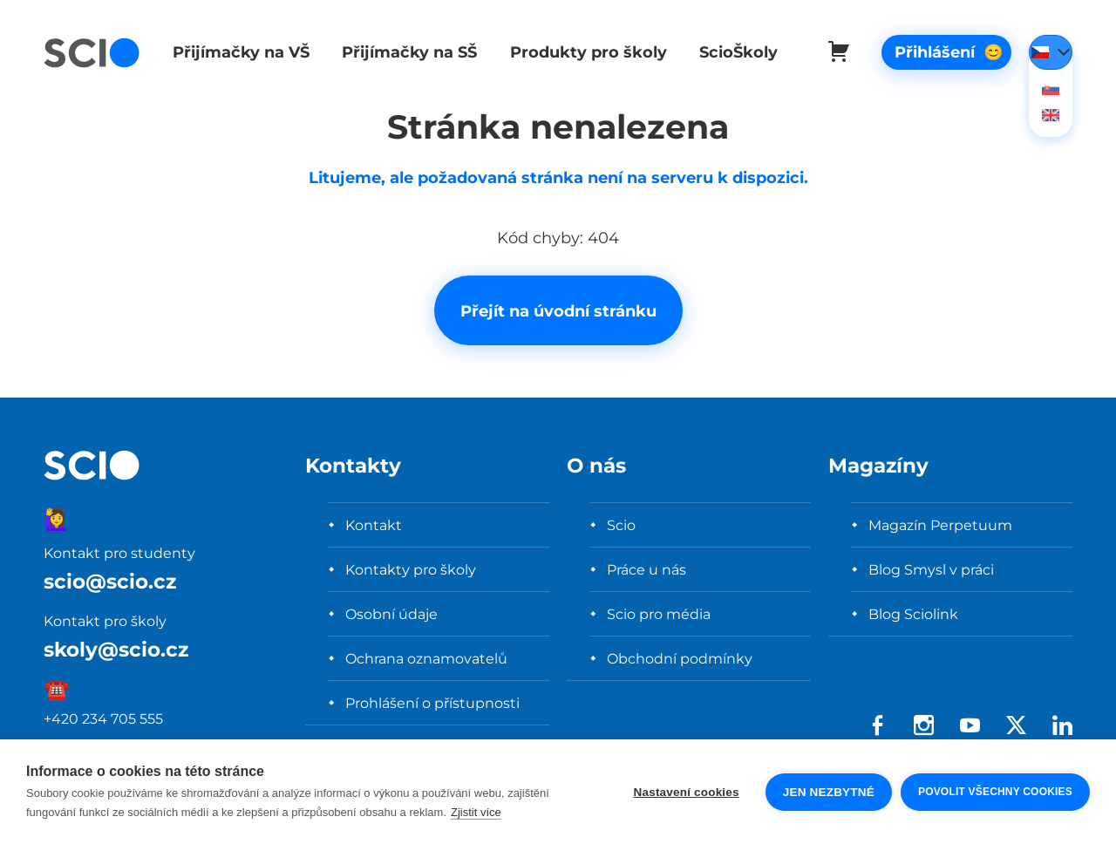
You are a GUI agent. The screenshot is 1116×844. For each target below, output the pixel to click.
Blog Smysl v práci (931, 569)
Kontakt (373, 525)
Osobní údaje (391, 614)
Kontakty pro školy (410, 569)
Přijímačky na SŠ (405, 52)
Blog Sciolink (913, 614)
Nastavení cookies (686, 792)
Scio (621, 525)
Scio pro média (659, 614)
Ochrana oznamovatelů (426, 658)
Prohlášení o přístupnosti (432, 703)
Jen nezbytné (828, 792)
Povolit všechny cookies (995, 792)
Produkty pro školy (581, 52)
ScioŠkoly (730, 52)
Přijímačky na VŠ (238, 52)
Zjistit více (476, 812)
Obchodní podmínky (679, 658)
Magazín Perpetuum (940, 525)
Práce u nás (646, 569)
